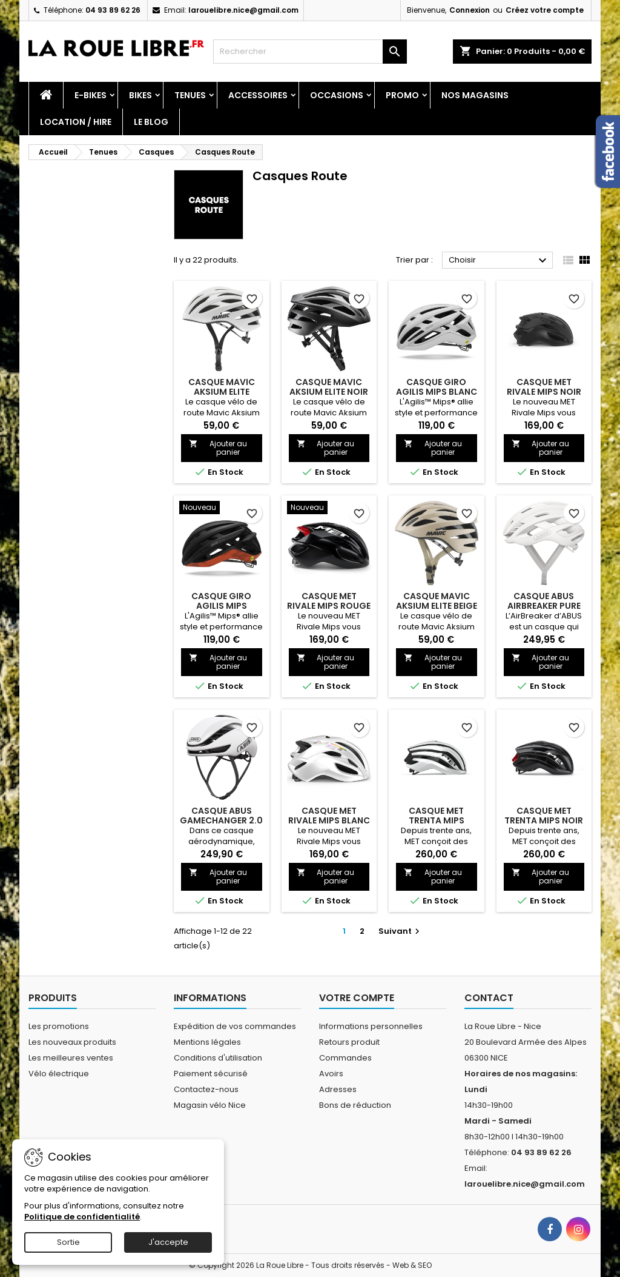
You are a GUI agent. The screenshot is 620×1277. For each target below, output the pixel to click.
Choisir (499, 260)
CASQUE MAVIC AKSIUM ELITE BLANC (221, 391)
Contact (488, 998)
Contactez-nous (206, 1089)
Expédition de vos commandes (235, 1026)
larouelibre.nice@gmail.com (243, 10)
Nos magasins (475, 95)
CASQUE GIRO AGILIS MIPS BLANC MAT (436, 391)
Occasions (336, 95)
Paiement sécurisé (211, 1073)
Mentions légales (207, 1042)
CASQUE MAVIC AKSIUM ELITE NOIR (328, 387)
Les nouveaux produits (72, 1042)
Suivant (400, 931)
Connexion (469, 10)
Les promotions (58, 1026)
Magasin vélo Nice (210, 1105)
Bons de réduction (355, 1105)
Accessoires (258, 95)
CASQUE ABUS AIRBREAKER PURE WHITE (544, 606)
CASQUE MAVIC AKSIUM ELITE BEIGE (436, 601)
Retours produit (349, 1042)
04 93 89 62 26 (112, 10)
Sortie (68, 1242)
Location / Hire (75, 122)
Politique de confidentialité (82, 1216)
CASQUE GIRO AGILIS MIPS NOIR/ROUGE (221, 606)
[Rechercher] (310, 51)
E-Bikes (90, 95)
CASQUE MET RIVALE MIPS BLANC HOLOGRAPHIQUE (329, 820)
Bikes (140, 95)
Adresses (338, 1089)
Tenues (190, 95)
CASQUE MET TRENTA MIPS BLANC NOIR (436, 820)
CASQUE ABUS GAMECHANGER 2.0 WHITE (221, 820)
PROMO (402, 95)
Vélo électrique (58, 1073)
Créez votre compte (545, 10)
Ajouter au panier (218, 447)
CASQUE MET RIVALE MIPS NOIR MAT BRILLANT (544, 391)
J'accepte (168, 1242)
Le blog (151, 122)
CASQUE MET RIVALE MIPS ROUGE (329, 601)
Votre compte (356, 998)
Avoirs (331, 1073)
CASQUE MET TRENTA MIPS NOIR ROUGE (543, 820)
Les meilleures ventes (70, 1058)
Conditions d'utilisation (218, 1058)
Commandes (345, 1058)
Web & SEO (412, 1265)
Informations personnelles (371, 1026)
